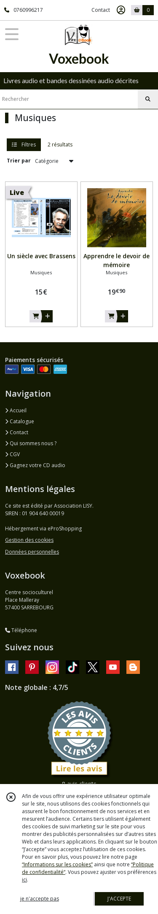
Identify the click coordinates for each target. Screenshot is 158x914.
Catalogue (19, 421)
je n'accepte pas (39, 898)
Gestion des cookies (29, 540)
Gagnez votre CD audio (35, 465)
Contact (100, 10)
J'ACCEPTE (119, 898)
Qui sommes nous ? (30, 443)
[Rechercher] (148, 99)
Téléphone (21, 630)
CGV (12, 454)
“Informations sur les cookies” (57, 864)
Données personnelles (32, 551)
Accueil (16, 410)
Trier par (19, 160)
